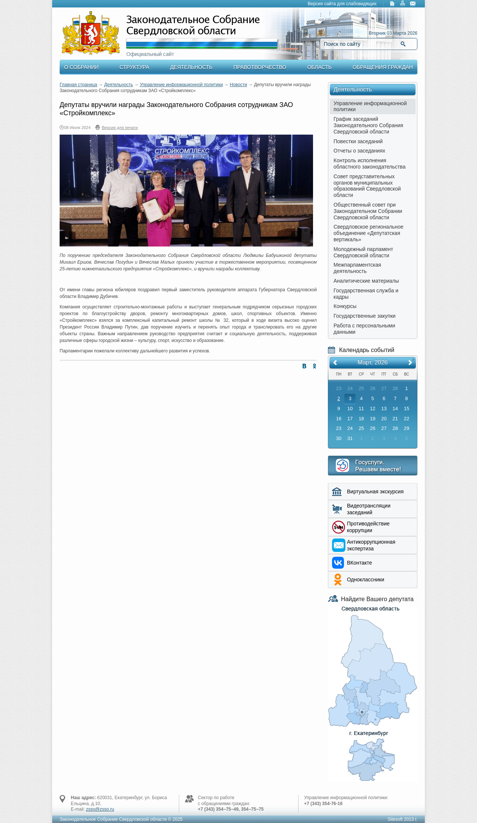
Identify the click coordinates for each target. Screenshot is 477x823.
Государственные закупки (364, 316)
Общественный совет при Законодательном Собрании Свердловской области (368, 211)
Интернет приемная (372, 465)
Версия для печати (120, 127)
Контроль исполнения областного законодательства (369, 163)
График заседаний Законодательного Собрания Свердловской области (368, 125)
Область (319, 67)
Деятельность (191, 67)
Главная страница (78, 84)
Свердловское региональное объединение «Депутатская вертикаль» (369, 233)
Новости (238, 84)
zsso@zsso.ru (100, 809)
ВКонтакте (359, 563)
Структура (134, 67)
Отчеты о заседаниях (359, 151)
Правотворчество (259, 67)
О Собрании (81, 67)
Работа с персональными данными (364, 329)
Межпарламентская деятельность (357, 268)
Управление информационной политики (181, 84)
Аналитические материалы (366, 281)
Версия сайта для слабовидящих (342, 3)
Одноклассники (365, 579)
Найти (403, 44)
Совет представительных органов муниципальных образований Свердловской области (367, 185)
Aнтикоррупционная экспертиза (371, 545)
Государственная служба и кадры (366, 294)
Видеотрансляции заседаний (369, 509)
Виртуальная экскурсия (375, 491)
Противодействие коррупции (368, 527)
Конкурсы (345, 306)
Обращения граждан (383, 67)
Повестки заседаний (358, 141)
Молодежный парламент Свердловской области (363, 252)
